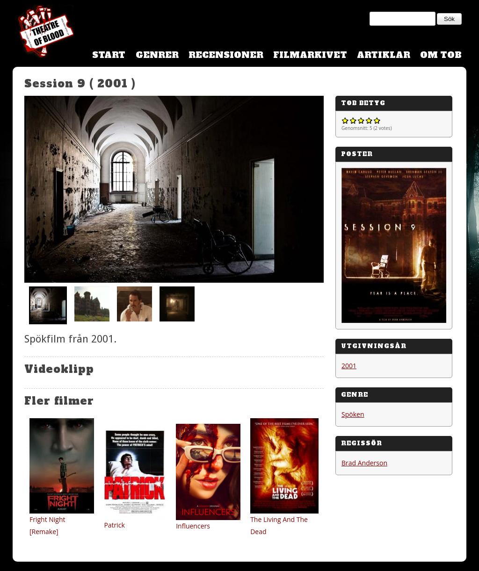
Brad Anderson (364, 462)
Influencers (193, 525)
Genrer (157, 55)
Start (108, 55)
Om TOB (441, 55)
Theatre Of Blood (43, 33)
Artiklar (383, 55)
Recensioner (226, 55)
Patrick (114, 525)
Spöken (352, 414)
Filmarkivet (310, 55)
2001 (348, 365)
